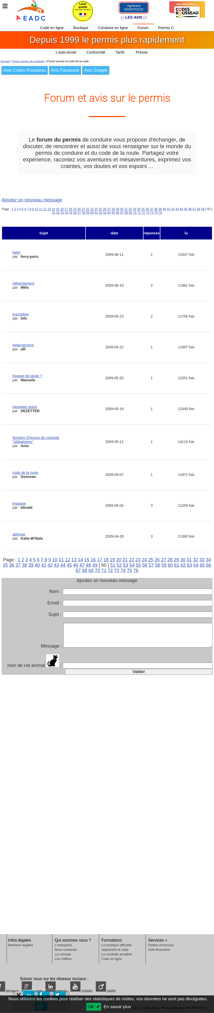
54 (66, 212)
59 (87, 212)
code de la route (25, 473)
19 (74, 209)
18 (70, 209)
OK (91, 1006)
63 (104, 212)
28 (113, 209)
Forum (144, 28)
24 (96, 209)
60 (92, 212)
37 (151, 209)
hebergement (23, 345)
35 (143, 209)
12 (44, 209)
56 (75, 212)
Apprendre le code (114, 950)
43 (177, 209)
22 (87, 209)
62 (100, 212)
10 (36, 209)
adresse (19, 534)
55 (70, 212)
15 (57, 209)
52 (58, 212)
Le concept (63, 954)
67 (122, 212)
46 (190, 209)
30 (121, 209)
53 (62, 212)
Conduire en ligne (113, 28)
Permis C (166, 28)
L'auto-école (65, 52)
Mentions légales (20, 945)
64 (109, 212)
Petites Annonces (161, 945)
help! (16, 252)
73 (147, 212)
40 (164, 209)
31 (126, 209)
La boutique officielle (116, 945)
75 (156, 212)
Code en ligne (52, 28)
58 (83, 212)
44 (181, 209)
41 (168, 209)
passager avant (25, 407)
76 (160, 212)
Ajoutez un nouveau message (32, 199)
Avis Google (95, 70)
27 (109, 209)
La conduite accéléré (116, 954)
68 (126, 212)
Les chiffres (63, 959)
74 (151, 212)
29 (117, 209)
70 (134, 212)
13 (49, 209)
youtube (81, 990)
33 (134, 209)
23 (91, 209)
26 (104, 209)
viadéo (106, 990)
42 (172, 209)
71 (139, 212)
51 (53, 212)
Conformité (96, 52)
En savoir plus (117, 1006)
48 (198, 209)
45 (185, 209)
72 (143, 212)
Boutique (81, 28)
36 (147, 209)
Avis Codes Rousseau (24, 70)
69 (130, 212)
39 (160, 209)
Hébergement (23, 283)
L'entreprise (63, 945)
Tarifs (120, 52)
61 (96, 212)
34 (138, 209)
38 (155, 209)
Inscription (21, 314)
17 (66, 209)
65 (113, 212)
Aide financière (159, 950)
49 (202, 209)
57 (79, 212)
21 (83, 209)
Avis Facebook (65, 70)
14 (53, 209)
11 (40, 209)
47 (194, 209)
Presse (142, 52)
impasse (19, 503)
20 (79, 209)
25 (100, 209)
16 (62, 209)
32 (130, 209)
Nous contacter (66, 950)
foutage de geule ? (27, 376)
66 (117, 212)
